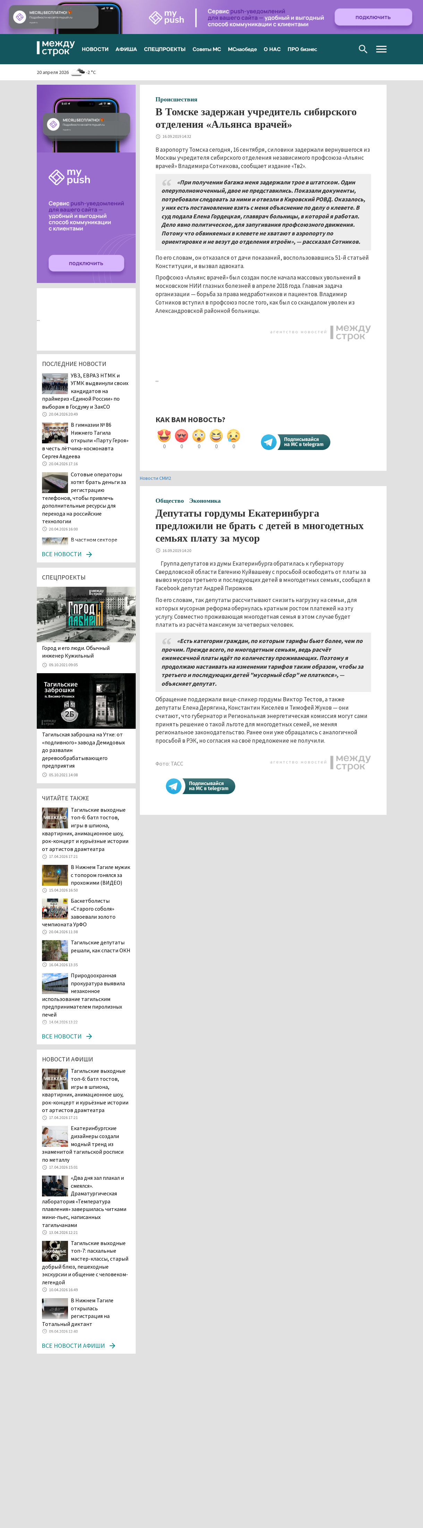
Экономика (205, 500)
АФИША (126, 49)
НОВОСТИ (95, 49)
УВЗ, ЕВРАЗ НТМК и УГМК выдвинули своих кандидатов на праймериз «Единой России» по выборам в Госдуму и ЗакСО (85, 391)
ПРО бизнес (302, 49)
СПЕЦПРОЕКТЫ (165, 49)
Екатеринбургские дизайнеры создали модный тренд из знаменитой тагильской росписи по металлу (83, 1144)
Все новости (62, 554)
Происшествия (176, 99)
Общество (169, 500)
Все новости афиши (73, 1346)
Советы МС (207, 49)
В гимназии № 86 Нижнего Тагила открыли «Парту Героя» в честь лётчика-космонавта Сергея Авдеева (85, 440)
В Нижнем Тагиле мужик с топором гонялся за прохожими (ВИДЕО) (100, 874)
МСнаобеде (242, 49)
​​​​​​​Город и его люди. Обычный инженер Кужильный (76, 651)
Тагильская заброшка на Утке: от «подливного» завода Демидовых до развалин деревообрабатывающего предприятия (83, 750)
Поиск (363, 49)
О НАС (272, 49)
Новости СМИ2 (155, 478)
